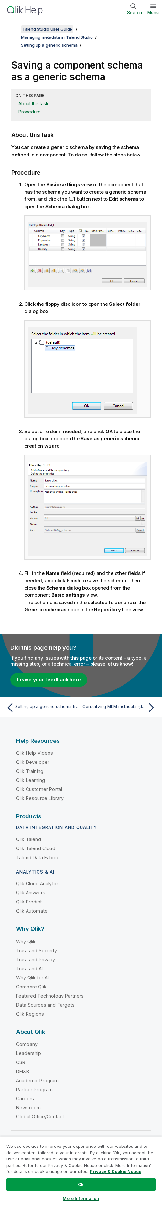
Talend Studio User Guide (47, 29)
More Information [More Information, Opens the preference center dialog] (81, 1198)
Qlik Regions (30, 1014)
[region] (81, 1171)
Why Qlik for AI (32, 977)
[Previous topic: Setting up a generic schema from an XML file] (42, 707)
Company (27, 1044)
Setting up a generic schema (49, 45)
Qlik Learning (30, 780)
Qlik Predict (29, 901)
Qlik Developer (32, 762)
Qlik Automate (32, 910)
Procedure (29, 111)
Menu (153, 12)
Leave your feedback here (49, 680)
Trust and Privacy (35, 959)
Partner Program (34, 1089)
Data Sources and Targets (45, 1005)
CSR (20, 1062)
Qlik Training (29, 771)
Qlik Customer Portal (39, 789)
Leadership (28, 1053)
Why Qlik (26, 941)
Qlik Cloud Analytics (38, 883)
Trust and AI (29, 968)
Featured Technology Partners (50, 995)
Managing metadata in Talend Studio (57, 37)
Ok (81, 1184)
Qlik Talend (28, 839)
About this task (33, 103)
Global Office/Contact (40, 1116)
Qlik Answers (30, 892)
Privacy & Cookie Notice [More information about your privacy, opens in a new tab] (115, 1171)
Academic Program (37, 1080)
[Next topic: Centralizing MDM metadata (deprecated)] (119, 707)
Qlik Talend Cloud (35, 848)
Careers (25, 1098)
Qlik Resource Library (40, 798)
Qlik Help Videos (34, 753)
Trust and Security (36, 950)
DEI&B (22, 1071)
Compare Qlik (31, 986)
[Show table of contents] (13, 29)
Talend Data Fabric (37, 857)
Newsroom (28, 1107)
